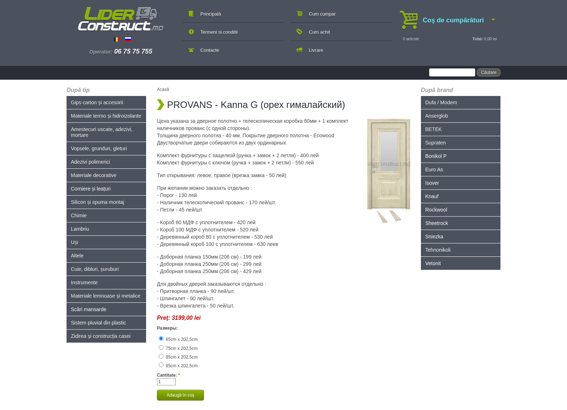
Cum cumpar (322, 14)
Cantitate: (168, 375)
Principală (210, 14)
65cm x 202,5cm (178, 339)
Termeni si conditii (219, 32)
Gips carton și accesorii (97, 102)
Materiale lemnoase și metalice (105, 296)
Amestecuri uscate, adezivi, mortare (101, 132)
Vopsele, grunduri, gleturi (99, 148)
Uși (74, 242)
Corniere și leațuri (91, 189)
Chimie (79, 215)
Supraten (435, 143)
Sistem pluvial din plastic (98, 323)
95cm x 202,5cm (178, 365)
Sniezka (434, 236)
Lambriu (80, 229)
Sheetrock (436, 223)
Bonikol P (436, 156)
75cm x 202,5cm (178, 348)
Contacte (209, 50)
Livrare (316, 50)
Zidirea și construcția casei (101, 336)
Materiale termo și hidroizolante (106, 116)
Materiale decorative (93, 175)
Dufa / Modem (441, 102)
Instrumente (84, 282)
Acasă (163, 89)
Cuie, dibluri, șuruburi (95, 269)
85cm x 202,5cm (178, 357)
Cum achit (319, 32)
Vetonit (433, 263)
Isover (432, 183)
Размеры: (167, 328)
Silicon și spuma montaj (97, 202)
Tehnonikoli (438, 250)
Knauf (432, 196)
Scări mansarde (88, 309)
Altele (77, 256)
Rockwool (436, 210)
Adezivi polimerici (90, 162)
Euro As (434, 169)
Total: (477, 39)
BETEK (433, 129)
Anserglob (436, 116)
